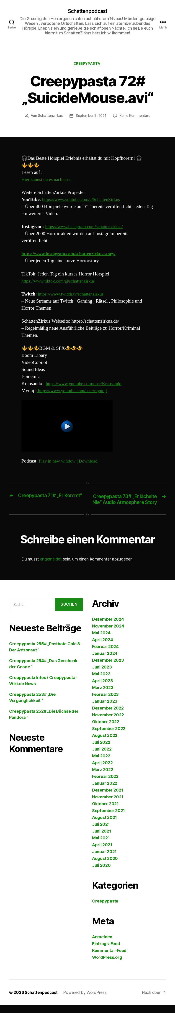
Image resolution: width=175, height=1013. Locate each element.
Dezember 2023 (108, 668)
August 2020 (105, 866)
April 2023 (102, 688)
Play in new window (58, 462)
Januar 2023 (104, 709)
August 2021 (104, 825)
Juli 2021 (101, 832)
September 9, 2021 (90, 116)
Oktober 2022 (105, 729)
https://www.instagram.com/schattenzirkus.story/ (71, 255)
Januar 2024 (104, 661)
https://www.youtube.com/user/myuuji (74, 391)
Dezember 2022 (108, 715)
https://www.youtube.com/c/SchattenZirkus (83, 200)
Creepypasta (87, 64)
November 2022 (108, 722)
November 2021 (108, 804)
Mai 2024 (101, 640)
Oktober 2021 (105, 811)
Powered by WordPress (86, 1000)
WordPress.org (107, 965)
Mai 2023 (101, 681)
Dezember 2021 (107, 797)
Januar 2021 (104, 859)
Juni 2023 (102, 674)
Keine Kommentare (136, 116)
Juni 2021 (101, 838)
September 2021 (108, 818)
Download (91, 462)
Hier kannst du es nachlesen (48, 180)
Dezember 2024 (108, 627)
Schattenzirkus (48, 116)
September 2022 (108, 736)
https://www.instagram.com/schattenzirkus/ (86, 227)
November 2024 (108, 633)
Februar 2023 (105, 702)
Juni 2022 (102, 756)
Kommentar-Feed (109, 958)
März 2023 (102, 695)
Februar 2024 (105, 654)
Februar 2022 (105, 784)
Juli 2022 (101, 750)
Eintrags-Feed (106, 951)
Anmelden (102, 944)
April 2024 (102, 647)
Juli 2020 (101, 873)
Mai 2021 (101, 845)
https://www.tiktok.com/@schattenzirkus (60, 282)
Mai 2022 (101, 763)
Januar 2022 (104, 791)
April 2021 (102, 852)
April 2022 (102, 770)
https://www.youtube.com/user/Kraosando (86, 384)
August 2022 (104, 743)
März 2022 (102, 777)
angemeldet (51, 566)
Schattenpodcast (87, 11)
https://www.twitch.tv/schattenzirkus (73, 295)
